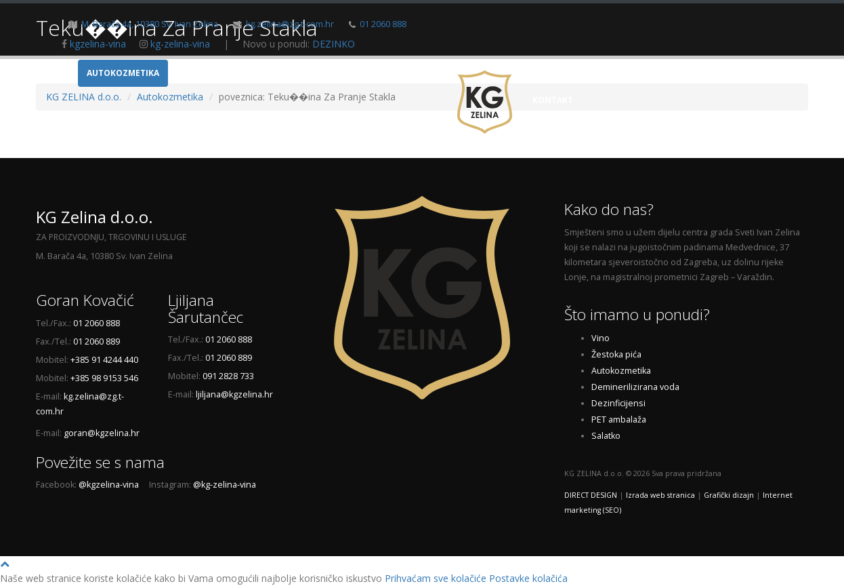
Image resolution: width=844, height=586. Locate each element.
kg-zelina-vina (180, 43)
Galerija (677, 73)
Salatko (605, 436)
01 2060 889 (96, 341)
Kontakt (552, 100)
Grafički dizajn (729, 495)
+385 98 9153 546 (104, 378)
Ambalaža (200, 73)
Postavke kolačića (528, 578)
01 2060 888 (383, 24)
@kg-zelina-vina (224, 484)
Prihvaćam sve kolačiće (435, 578)
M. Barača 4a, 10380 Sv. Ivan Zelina (149, 24)
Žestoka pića (270, 73)
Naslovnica (559, 73)
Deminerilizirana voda (635, 387)
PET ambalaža (618, 419)
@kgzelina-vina (109, 484)
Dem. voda (341, 73)
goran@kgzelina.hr (102, 433)
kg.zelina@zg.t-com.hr (290, 24)
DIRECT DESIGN (590, 495)
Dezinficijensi (415, 73)
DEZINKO (333, 43)
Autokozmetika (123, 73)
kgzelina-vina (98, 43)
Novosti (734, 73)
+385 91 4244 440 (104, 360)
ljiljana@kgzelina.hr (234, 394)
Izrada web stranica (660, 495)
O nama (622, 73)
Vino (57, 73)
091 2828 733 (228, 376)
